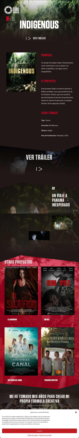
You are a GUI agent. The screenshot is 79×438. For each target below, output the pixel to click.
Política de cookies (33, 435)
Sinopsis (42, 55)
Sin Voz (46, 320)
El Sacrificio (12, 320)
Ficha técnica (45, 113)
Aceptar (39, 431)
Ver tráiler (35, 38)
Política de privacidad (45, 435)
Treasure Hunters (51, 380)
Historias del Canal (15, 380)
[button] (76, 412)
